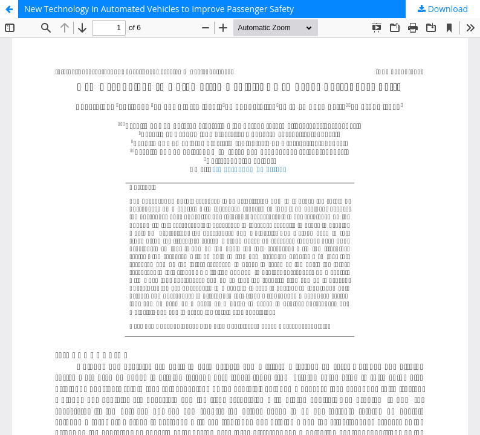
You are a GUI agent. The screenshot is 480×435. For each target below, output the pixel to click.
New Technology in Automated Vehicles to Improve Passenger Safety (159, 8)
